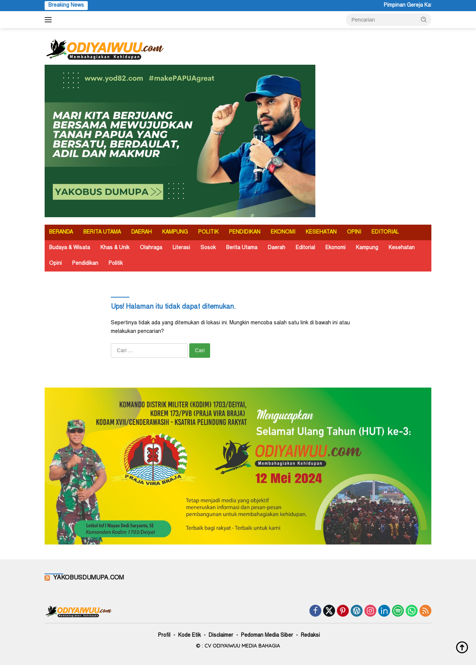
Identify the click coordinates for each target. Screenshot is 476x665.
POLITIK (208, 232)
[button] (423, 19)
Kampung (367, 248)
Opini (55, 263)
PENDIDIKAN (244, 232)
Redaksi (310, 635)
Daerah (276, 248)
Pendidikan (85, 263)
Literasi (181, 248)
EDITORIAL (385, 232)
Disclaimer (221, 635)
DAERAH (141, 232)
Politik (116, 263)
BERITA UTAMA (102, 232)
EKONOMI (283, 232)
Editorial (305, 248)
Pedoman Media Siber (267, 635)
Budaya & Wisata (69, 248)
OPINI (354, 232)
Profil (164, 635)
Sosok (208, 248)
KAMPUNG (175, 232)
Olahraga (151, 248)
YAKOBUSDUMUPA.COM (88, 578)
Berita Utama (241, 248)
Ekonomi (335, 248)
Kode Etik (189, 635)
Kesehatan (402, 248)
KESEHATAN (321, 232)
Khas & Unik (114, 248)
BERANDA (61, 232)
